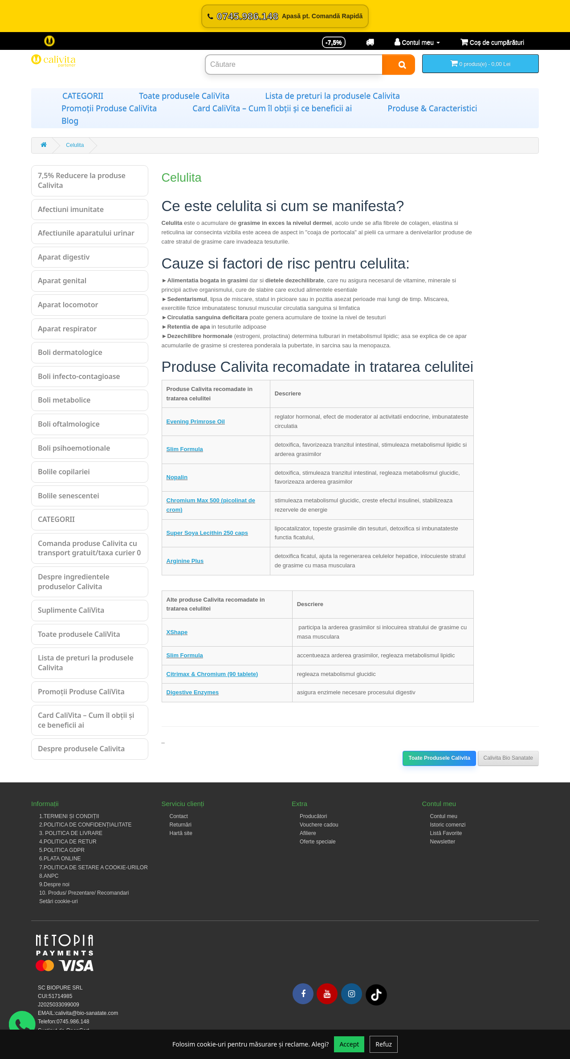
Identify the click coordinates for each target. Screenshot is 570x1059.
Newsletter (443, 842)
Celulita (75, 145)
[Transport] (370, 42)
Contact (179, 816)
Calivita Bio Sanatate (508, 758)
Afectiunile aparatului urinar (86, 233)
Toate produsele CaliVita (184, 95)
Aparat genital (62, 280)
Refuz (383, 1044)
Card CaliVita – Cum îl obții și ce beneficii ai (272, 108)
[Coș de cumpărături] (492, 42)
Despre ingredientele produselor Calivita (74, 581)
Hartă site (181, 833)
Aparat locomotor (68, 305)
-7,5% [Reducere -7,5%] (334, 42)
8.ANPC (48, 876)
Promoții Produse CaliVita (109, 108)
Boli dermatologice (70, 352)
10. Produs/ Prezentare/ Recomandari (84, 893)
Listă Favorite (446, 833)
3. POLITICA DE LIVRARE (70, 833)
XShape (177, 632)
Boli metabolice (64, 400)
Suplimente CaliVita (71, 610)
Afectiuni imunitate (71, 209)
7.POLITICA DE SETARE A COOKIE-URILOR (93, 867)
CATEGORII (82, 95)
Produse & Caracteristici (432, 108)
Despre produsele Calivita (81, 749)
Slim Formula (185, 449)
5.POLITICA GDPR (62, 850)
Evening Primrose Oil (196, 421)
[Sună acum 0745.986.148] (285, 16)
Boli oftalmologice (69, 424)
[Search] (398, 64)
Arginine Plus (185, 561)
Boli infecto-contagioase (79, 376)
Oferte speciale (318, 842)
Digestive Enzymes (193, 692)
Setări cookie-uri (58, 901)
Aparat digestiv (64, 257)
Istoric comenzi (448, 825)
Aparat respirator (67, 329)
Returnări (180, 825)
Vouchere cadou (319, 825)
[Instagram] (351, 993)
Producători (313, 816)
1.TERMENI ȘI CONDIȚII (69, 816)
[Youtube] (327, 993)
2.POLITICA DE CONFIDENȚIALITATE (85, 825)
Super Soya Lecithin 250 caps (207, 533)
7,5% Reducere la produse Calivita (82, 180)
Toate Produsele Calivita (439, 758)
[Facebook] (303, 993)
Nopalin (177, 477)
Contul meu (443, 816)
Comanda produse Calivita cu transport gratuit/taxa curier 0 (89, 548)
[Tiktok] (376, 995)
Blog (69, 120)
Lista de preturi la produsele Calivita (332, 95)
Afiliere (308, 833)
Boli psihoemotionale (74, 448)
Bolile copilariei (64, 472)
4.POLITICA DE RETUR (68, 842)
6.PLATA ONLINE (60, 858)
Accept (349, 1044)
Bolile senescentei (68, 496)
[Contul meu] (417, 42)
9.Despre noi (54, 884)
